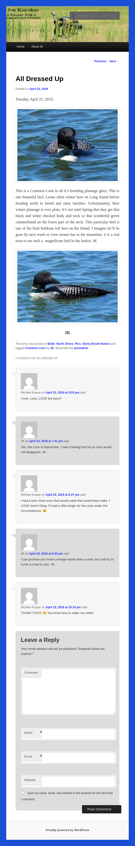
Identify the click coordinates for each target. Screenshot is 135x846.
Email (32, 756)
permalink (81, 348)
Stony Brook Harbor (96, 343)
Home (20, 46)
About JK (37, 46)
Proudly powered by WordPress (67, 830)
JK (52, 348)
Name (32, 732)
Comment (31, 672)
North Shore (65, 343)
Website (30, 780)
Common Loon (35, 348)
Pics (78, 343)
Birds (51, 343)
